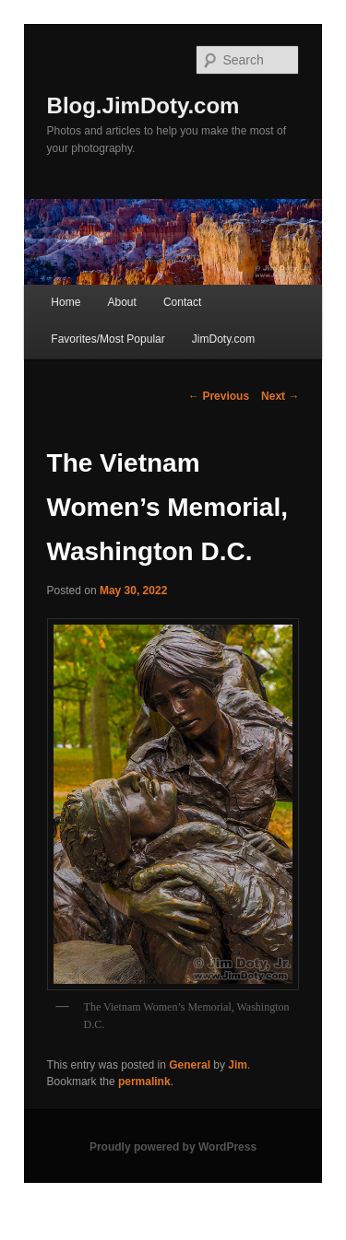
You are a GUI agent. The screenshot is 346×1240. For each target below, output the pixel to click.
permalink (144, 1081)
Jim (237, 1065)
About (121, 302)
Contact (182, 302)
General (189, 1065)
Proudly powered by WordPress (173, 1147)
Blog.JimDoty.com (143, 105)
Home (65, 302)
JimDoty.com (223, 339)
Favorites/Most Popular (107, 339)
